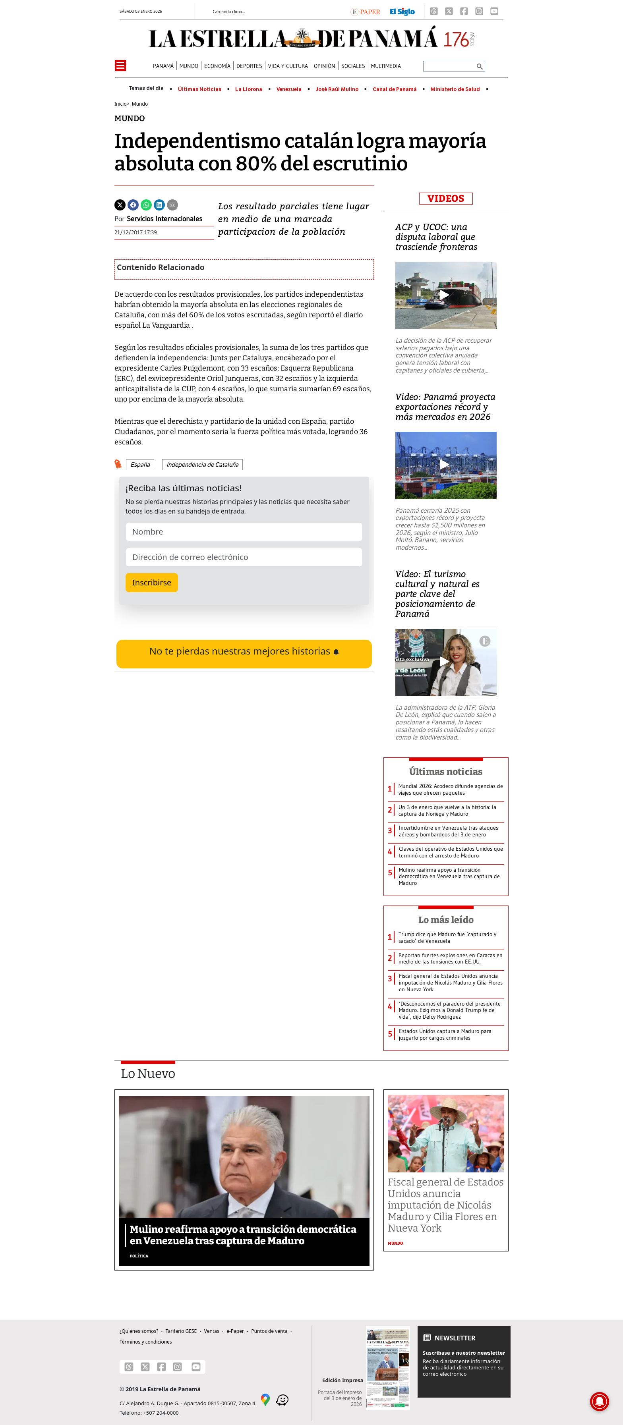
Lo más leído (446, 919)
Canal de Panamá (395, 89)
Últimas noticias (446, 771)
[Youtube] (494, 11)
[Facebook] (464, 11)
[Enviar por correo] (172, 204)
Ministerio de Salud (455, 89)
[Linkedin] (159, 204)
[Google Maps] (265, 1399)
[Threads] (433, 11)
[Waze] (282, 1399)
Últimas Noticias (199, 89)
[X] (449, 11)
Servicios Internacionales (164, 218)
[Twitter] (120, 204)
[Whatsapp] (146, 204)
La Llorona (248, 89)
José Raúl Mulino (337, 89)
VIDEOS (446, 198)
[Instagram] (479, 11)
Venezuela (289, 89)
